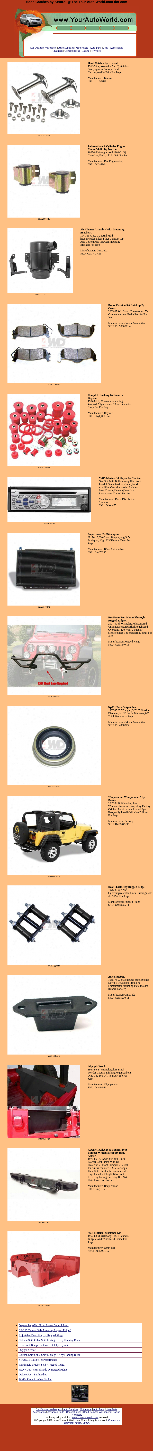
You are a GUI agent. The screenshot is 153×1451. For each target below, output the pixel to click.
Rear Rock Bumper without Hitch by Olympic (44, 1345)
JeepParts (111, 1409)
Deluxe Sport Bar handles (33, 1374)
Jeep (105, 47)
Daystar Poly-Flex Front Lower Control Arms (44, 1325)
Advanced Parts (55, 1412)
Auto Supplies (66, 47)
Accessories (116, 47)
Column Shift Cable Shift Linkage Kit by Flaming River (49, 1340)
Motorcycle (82, 47)
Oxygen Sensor (27, 1349)
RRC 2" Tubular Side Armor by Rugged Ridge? (45, 1330)
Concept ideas (72, 50)
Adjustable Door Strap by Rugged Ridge (41, 1335)
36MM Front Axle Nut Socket (35, 1379)
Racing (85, 50)
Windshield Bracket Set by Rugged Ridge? (42, 1364)
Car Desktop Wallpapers (43, 47)
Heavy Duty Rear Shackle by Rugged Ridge (43, 1369)
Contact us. (114, 1420)
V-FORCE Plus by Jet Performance (38, 1359)
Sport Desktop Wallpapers (97, 1412)
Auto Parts (96, 47)
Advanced (57, 50)
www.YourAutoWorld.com (85, 1417)
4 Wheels (96, 50)
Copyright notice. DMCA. (77, 1423)
